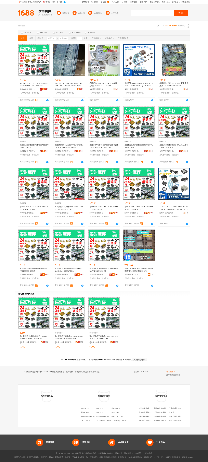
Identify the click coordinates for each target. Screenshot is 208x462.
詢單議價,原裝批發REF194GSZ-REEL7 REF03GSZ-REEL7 (34, 269)
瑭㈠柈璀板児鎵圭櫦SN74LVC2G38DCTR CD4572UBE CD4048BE (69, 337)
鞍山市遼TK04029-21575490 (122, 416)
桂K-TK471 (85, 412)
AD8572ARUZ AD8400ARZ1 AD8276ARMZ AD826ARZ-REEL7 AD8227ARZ (173, 208)
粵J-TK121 (85, 408)
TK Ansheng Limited (119, 420)
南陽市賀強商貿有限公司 (163, 408)
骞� (46, 342)
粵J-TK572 (100, 412)
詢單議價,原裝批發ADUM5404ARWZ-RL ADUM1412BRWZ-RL (69, 269)
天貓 (74, 457)
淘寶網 (67, 457)
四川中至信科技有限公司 (148, 408)
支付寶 (156, 457)
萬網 (146, 457)
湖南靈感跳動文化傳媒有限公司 (97, 89)
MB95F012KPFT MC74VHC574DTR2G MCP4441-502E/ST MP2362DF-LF (68, 84)
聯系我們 (139, 453)
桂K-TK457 (116, 408)
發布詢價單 (170, 372)
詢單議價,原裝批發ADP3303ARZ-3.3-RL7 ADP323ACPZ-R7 (104, 269)
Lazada (190, 457)
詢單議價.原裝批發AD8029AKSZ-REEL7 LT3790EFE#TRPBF (69, 208)
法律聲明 (101, 453)
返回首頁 (128, 360)
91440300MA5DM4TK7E (90, 416)
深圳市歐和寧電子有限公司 (62, 89)
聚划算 (80, 457)
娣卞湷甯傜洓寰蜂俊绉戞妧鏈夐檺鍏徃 (30, 342)
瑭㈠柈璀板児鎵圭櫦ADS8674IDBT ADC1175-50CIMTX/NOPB (104, 337)
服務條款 (109, 453)
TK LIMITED (86, 420)
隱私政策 (118, 453)
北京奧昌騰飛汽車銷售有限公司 (151, 412)
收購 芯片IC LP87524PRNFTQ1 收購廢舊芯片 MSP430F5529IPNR (103, 84)
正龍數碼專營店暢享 (176, 408)
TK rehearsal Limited (103, 420)
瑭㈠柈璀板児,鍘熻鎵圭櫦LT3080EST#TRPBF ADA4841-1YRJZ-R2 (34, 337)
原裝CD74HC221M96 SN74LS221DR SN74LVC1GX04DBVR (139, 208)
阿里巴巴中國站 (47, 457)
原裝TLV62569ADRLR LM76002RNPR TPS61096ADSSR (104, 208)
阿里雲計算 (122, 457)
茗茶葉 (171, 412)
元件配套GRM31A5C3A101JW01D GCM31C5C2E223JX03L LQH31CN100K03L (139, 84)
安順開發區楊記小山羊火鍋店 (150, 416)
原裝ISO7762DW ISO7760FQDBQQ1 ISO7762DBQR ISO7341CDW (104, 146)
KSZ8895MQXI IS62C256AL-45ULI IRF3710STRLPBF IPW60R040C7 (34, 84)
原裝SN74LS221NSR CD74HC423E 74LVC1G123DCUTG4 (34, 208)
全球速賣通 (59, 457)
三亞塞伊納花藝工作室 (162, 412)
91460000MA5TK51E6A (105, 416)
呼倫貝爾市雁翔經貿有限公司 (180, 416)
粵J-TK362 (115, 412)
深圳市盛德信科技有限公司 (28, 89)
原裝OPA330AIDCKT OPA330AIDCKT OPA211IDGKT (34, 146)
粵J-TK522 (100, 408)
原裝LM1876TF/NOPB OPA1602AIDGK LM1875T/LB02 (173, 146)
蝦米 (114, 457)
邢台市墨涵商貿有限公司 (178, 420)
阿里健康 (175, 457)
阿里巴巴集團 (19, 457)
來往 (163, 457)
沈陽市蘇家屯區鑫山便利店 (164, 416)
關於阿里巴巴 (129, 453)
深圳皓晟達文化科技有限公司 (132, 275)
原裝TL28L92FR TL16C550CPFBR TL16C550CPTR (139, 146)
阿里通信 (138, 457)
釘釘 (168, 457)
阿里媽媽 (107, 457)
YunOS (131, 457)
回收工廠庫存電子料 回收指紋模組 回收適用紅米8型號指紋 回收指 (139, 269)
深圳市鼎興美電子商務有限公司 (132, 89)
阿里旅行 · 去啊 (96, 457)
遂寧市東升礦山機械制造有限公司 (167, 420)
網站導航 (148, 453)
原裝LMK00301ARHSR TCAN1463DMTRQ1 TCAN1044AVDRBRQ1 (69, 146)
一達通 (183, 457)
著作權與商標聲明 (89, 453)
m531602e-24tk (146, 372)
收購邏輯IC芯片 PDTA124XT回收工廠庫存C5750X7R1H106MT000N (173, 84)
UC (151, 457)
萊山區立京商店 (145, 420)
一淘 (86, 457)
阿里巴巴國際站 (33, 457)
